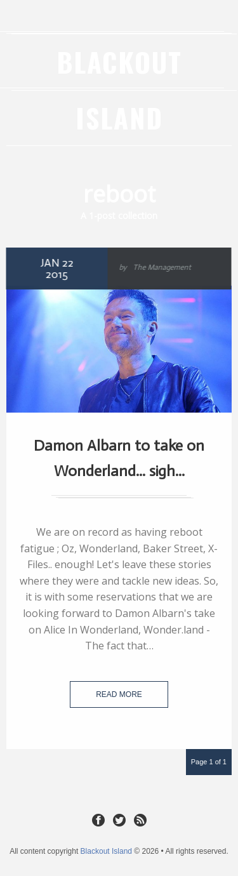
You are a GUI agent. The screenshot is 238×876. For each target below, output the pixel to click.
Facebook (98, 819)
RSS (140, 819)
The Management (160, 267)
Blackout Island (106, 851)
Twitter (119, 819)
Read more (119, 694)
